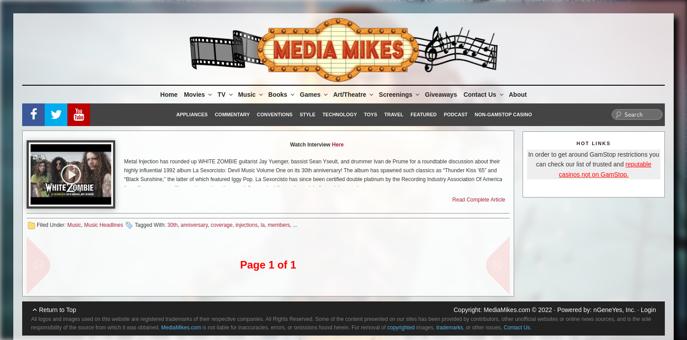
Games (314, 94)
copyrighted (401, 327)
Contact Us (484, 94)
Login (648, 309)
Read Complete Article (479, 200)
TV (226, 94)
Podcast (456, 114)
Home (169, 94)
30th (172, 225)
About (518, 94)
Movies (198, 94)
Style (307, 114)
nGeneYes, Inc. (614, 309)
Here (338, 145)
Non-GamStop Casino (503, 114)
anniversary (194, 225)
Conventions (275, 114)
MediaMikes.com (507, 309)
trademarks (449, 327)
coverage (221, 225)
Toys (370, 114)
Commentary (232, 114)
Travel (393, 114)
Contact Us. (518, 327)
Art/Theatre (354, 94)
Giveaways (441, 94)
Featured (423, 114)
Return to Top (57, 309)
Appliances (192, 114)
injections (246, 225)
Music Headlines (103, 225)
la (263, 225)
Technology (340, 114)
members (279, 225)
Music (251, 94)
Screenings (400, 94)
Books (282, 94)
